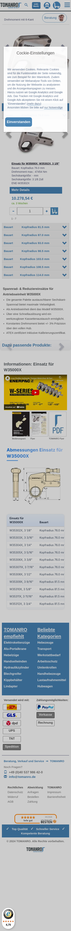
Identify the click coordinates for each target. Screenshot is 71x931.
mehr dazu (34, 103)
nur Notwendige (53, 107)
